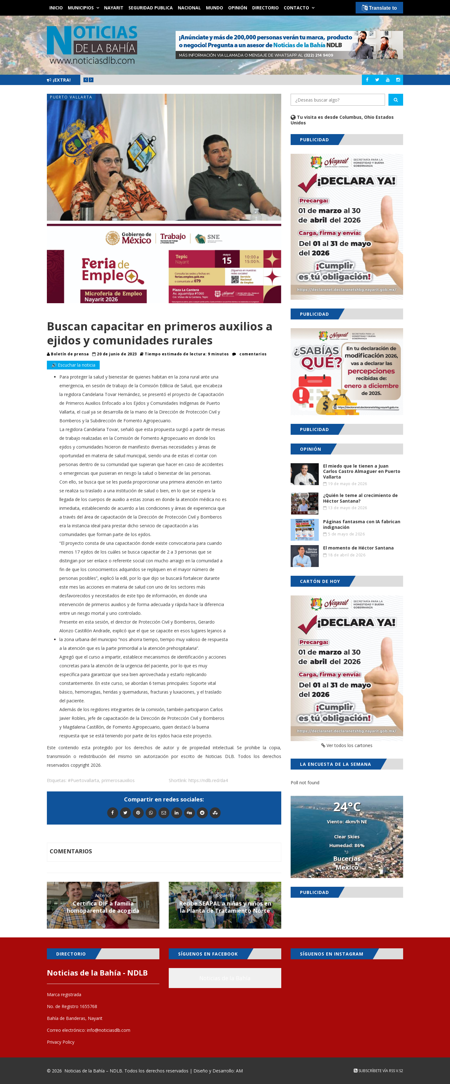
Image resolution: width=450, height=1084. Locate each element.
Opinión (237, 8)
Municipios (81, 8)
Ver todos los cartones (346, 745)
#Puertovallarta (83, 780)
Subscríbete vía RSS (374, 1070)
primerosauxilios (118, 780)
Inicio (56, 8)
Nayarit (113, 8)
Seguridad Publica (150, 8)
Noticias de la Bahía (225, 978)
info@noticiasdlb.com (108, 1030)
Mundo (214, 8)
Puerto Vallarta (71, 97)
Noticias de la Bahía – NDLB (93, 1071)
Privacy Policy (60, 1042)
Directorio (265, 8)
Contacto (296, 8)
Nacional (189, 8)
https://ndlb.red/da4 (208, 780)
